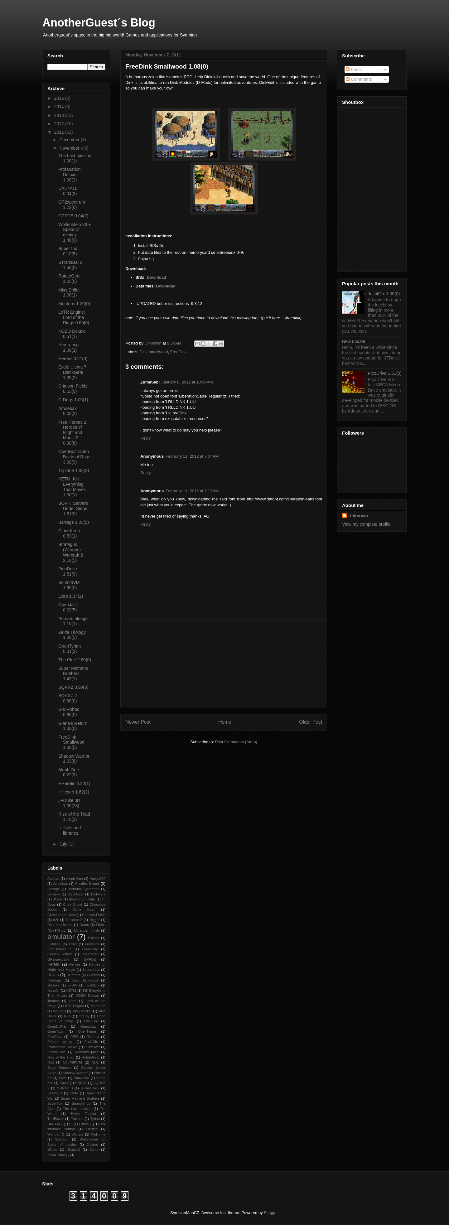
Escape (93, 938)
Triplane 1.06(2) (73, 470)
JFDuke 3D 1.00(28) (69, 803)
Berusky (53, 894)
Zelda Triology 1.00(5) (72, 635)
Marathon (98, 1006)
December (69, 139)
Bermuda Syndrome (83, 889)
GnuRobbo (90, 954)
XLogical (73, 1149)
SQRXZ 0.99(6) (73, 687)
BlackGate (75, 894)
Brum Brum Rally (82, 899)
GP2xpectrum (58, 959)
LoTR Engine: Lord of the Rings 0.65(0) (73, 317)
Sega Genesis (59, 1067)
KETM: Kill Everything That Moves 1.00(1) (72, 486)
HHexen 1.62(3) (73, 791)
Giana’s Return (59, 954)
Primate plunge (60, 1042)
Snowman (81, 1078)
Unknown (358, 515)
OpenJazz (88, 1026)
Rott (50, 1062)
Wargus (77, 1134)
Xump (94, 1149)
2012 (59, 123)
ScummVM (72, 1062)
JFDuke (53, 985)
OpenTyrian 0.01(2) (69, 649)
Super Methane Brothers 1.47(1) (73, 673)
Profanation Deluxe (62, 1047)
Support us (81, 1103)
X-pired (92, 1144)
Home (224, 722)
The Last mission (77, 1109)
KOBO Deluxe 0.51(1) (72, 334)
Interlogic (54, 980)
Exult (73, 944)
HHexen (93, 975)
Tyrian (95, 1119)
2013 (59, 115)
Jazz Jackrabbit (85, 980)
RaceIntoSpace (87, 1052)
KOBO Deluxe (87, 995)
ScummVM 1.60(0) (69, 585)
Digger (94, 920)
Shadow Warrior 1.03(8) (73, 759)
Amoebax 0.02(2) (67, 411)
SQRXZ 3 (65, 1088)
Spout (64, 1083)
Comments (359, 79)
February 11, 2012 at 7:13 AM (192, 491)
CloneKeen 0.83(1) (69, 533)
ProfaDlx (91, 1042)
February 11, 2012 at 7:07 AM (192, 456)
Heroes (74, 964)
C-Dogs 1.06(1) (73, 399)
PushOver (92, 1047)
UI (70, 1124)
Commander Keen (61, 915)
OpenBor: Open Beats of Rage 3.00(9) (74, 457)
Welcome (98, 1134)
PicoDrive (54, 1037)
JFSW (72, 985)
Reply (145, 438)
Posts (354, 69)
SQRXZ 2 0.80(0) (67, 698)
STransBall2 (89, 1088)
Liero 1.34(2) (70, 596)
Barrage (53, 889)
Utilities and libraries (69, 830)
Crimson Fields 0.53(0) (72, 388)
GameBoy (90, 949)
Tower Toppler (83, 1114)
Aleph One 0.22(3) (68, 772)
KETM (71, 990)
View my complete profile (366, 524)
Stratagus (54, 1093)
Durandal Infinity (87, 930)
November (69, 148)
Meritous (59, 1011)
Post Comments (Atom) (236, 742)
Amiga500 (97, 878)
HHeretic (73, 975)
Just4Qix (92, 985)
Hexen (53, 975)
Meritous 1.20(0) (74, 303)
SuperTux (54, 1103)
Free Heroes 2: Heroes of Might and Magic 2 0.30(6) (72, 433)
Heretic (53, 964)
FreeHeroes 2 (59, 949)
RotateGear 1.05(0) (69, 278)
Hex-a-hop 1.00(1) (68, 347)
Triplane (77, 1119)
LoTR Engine (73, 1006)
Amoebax (60, 883)
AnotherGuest (87, 883)
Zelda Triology (58, 1155)
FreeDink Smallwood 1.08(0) (71, 742)
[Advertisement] (224, 663)
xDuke (52, 1149)
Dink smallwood (154, 352)
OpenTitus (55, 1031)
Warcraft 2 (55, 1134)
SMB (62, 1078)
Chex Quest (72, 904)
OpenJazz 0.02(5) (68, 607)
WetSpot (62, 1139)
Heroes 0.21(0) (72, 358)
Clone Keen (83, 909)
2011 (59, 132)
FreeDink (178, 352)
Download (156, 277)
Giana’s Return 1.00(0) (72, 726)
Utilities (92, 1129)
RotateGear (91, 1057)
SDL (95, 1062)
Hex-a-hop (91, 970)
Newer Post (138, 722)
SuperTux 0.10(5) (67, 251)
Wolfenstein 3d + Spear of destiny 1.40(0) (74, 232)
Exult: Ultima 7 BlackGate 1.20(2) (72, 372)
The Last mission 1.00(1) (74, 158)
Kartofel (53, 990)
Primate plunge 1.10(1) (73, 621)
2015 (59, 98)
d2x (56, 920)
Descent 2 (74, 920)
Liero (73, 1001)
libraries (53, 1001)
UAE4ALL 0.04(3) (67, 191)
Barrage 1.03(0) (73, 522)
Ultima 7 (85, 1124)
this (232, 318)
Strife (74, 1093)
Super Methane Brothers (80, 1098)
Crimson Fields (93, 915)
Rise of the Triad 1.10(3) (74, 817)
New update (353, 341)
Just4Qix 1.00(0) (384, 293)
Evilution (53, 944)
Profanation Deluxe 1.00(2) (69, 174)
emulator (61, 937)
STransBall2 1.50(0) (70, 265)
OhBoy (84, 1016)
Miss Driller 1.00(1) (69, 292)
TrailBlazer (55, 1119)
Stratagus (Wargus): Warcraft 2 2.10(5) (70, 552)
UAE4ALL (55, 1124)
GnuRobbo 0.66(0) (69, 712)
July (63, 844)
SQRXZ (81, 1083)
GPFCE (90, 959)
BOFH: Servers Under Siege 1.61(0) (73, 508)
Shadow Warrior (75, 1073)
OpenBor (91, 1021)
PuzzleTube (56, 1052)
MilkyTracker (82, 1011)
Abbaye (53, 878)
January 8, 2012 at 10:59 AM (187, 382)
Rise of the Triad (60, 1057)
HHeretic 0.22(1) (74, 783)
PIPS (74, 1037)
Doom (84, 925)
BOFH (57, 899)
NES (67, 1016)
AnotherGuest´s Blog (98, 22)
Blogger (271, 1212)
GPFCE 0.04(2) (73, 215)
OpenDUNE (56, 1026)
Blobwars (98, 894)
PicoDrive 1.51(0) (67, 571)
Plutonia (93, 1037)
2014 (59, 106)
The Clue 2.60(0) (74, 659)
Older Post (310, 722)
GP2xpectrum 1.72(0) (71, 205)
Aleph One (74, 878)
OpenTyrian (87, 1031)
